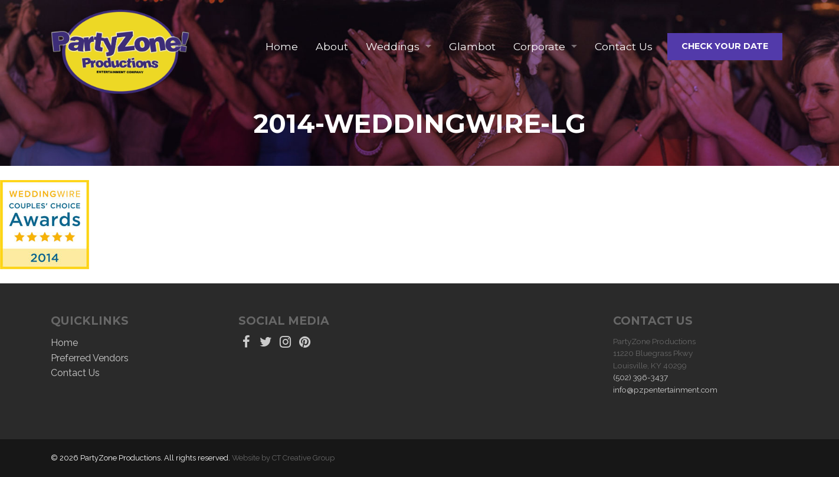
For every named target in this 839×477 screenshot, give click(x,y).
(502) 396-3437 (640, 377)
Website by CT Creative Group (283, 457)
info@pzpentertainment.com (665, 389)
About (332, 46)
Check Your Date (724, 46)
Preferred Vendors (90, 358)
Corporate (539, 46)
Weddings (393, 46)
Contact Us (624, 46)
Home (282, 46)
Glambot (472, 46)
